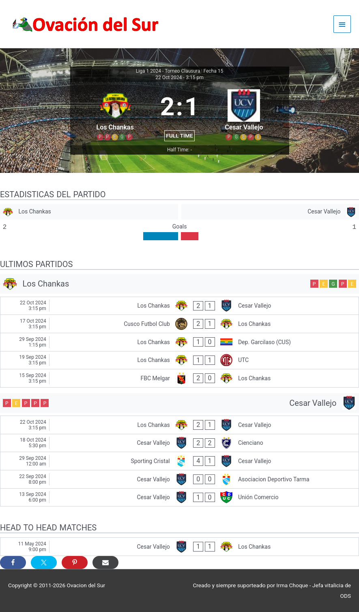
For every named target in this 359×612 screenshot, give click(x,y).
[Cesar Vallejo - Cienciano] (179, 443)
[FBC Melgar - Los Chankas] (179, 378)
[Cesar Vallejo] (270, 212)
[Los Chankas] (89, 212)
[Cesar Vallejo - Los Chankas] (179, 547)
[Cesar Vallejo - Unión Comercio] (179, 497)
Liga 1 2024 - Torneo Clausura (168, 71)
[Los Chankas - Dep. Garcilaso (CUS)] (179, 342)
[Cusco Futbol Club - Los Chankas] (179, 324)
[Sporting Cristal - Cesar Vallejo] (179, 461)
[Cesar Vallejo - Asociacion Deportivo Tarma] (179, 479)
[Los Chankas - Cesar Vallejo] (179, 306)
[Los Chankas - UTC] (179, 360)
